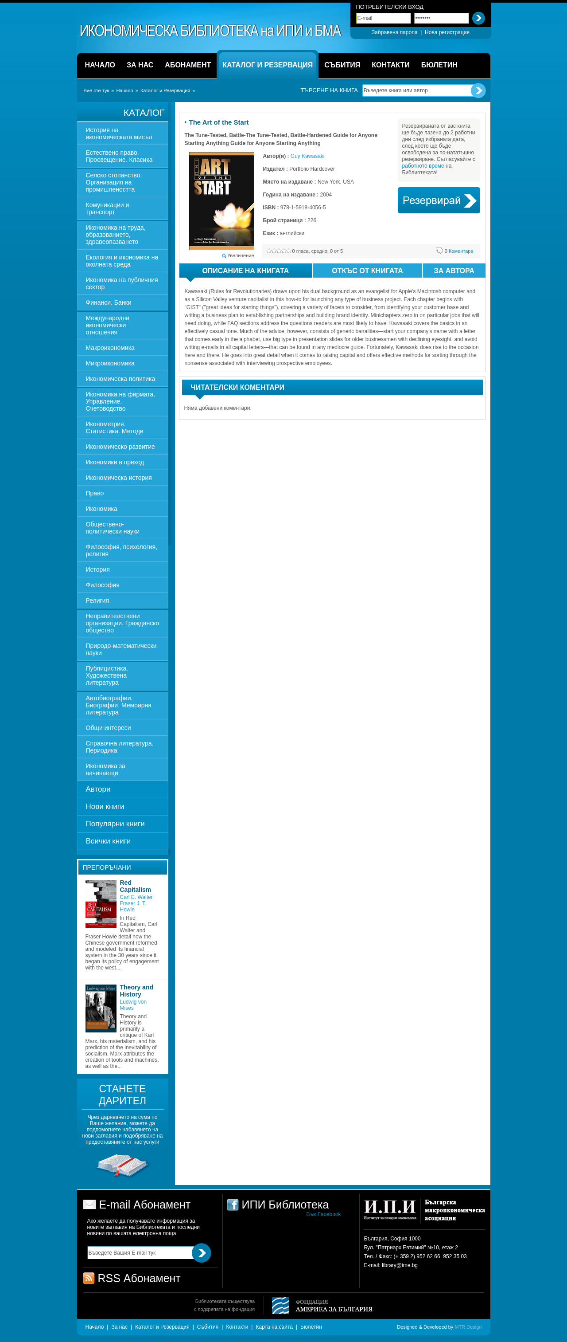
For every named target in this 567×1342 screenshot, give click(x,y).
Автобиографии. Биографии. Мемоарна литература (119, 705)
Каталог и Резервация (165, 90)
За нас (119, 1327)
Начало (124, 90)
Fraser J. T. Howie (133, 906)
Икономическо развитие (120, 446)
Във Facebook (324, 1214)
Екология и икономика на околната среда (122, 261)
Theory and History (136, 991)
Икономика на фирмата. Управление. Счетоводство (120, 401)
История (98, 569)
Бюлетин (311, 1327)
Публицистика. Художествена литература (107, 675)
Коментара (459, 251)
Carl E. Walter (136, 897)
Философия (103, 585)
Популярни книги (115, 824)
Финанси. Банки (109, 302)
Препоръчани (107, 867)
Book (439, 200)
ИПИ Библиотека (211, 30)
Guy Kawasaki (308, 156)
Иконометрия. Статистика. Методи (115, 427)
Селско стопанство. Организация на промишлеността (114, 182)
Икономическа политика (120, 378)
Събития (207, 1327)
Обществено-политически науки (113, 528)
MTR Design (468, 1327)
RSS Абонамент (139, 1278)
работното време (423, 166)
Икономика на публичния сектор (122, 283)
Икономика (101, 508)
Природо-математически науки (121, 649)
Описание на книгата (237, 272)
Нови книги (105, 806)
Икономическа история (119, 477)
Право (95, 493)
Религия (97, 600)
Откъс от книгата (367, 271)
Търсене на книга (329, 90)
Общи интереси (108, 727)
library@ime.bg (400, 1265)
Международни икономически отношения (108, 325)
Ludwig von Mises (133, 1005)
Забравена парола (395, 32)
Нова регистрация (447, 32)
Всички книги (108, 841)
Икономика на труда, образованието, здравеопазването (116, 234)
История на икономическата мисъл (119, 133)
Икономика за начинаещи (105, 769)
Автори (98, 789)
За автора (454, 271)
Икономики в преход (115, 462)
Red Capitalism (135, 886)
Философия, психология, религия (121, 550)
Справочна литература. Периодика (120, 747)
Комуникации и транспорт (107, 208)
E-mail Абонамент (145, 1204)
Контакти (237, 1327)
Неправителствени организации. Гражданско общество (122, 623)
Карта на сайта (274, 1327)
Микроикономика (110, 363)
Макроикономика (110, 347)
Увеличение (240, 255)
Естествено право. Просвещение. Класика (119, 156)
